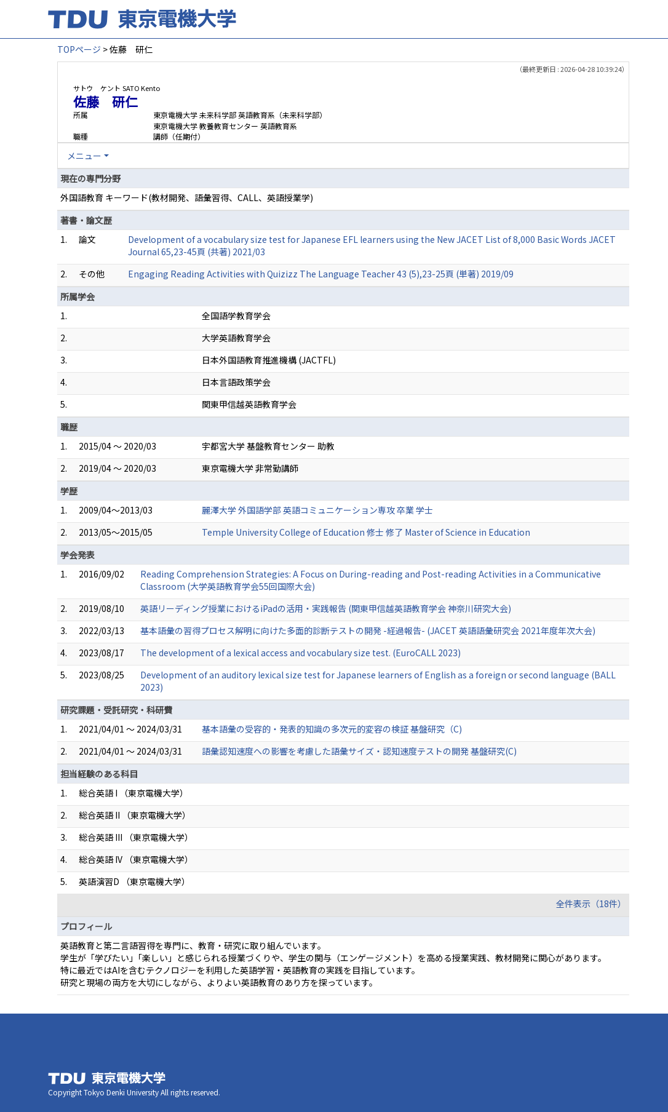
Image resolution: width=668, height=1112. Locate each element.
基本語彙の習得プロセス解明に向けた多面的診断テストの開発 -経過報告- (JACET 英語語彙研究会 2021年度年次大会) (367, 630)
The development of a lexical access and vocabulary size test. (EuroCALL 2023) (300, 652)
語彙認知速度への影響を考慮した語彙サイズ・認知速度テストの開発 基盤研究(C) (359, 751)
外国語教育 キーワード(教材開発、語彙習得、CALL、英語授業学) (186, 197)
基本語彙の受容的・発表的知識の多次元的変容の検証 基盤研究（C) (332, 729)
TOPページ (79, 49)
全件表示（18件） (591, 903)
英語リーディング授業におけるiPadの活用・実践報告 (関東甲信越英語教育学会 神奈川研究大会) (325, 608)
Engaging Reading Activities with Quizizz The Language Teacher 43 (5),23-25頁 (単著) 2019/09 (321, 274)
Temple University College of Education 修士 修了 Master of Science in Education (366, 532)
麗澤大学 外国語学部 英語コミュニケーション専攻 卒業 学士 (317, 510)
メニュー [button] (84, 155)
